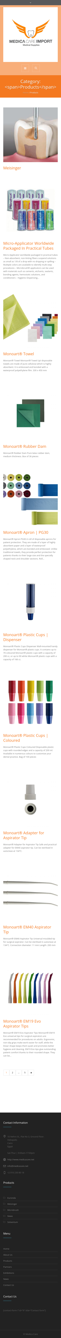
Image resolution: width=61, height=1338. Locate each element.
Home (25, 92)
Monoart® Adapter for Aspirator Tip (23, 835)
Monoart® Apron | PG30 (25, 532)
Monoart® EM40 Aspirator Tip (27, 929)
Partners (7, 1266)
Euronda (11, 1197)
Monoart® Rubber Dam (24, 446)
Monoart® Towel (18, 353)
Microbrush (13, 1210)
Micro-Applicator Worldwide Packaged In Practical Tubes (28, 245)
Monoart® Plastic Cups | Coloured (25, 738)
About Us (7, 1254)
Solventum (12, 1222)
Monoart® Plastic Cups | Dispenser (25, 637)
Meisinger (12, 168)
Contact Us (8, 1285)
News (10, 1216)
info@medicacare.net (17, 1166)
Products (7, 1260)
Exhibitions (8, 1272)
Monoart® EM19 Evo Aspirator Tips (22, 1023)
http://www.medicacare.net (20, 1159)
